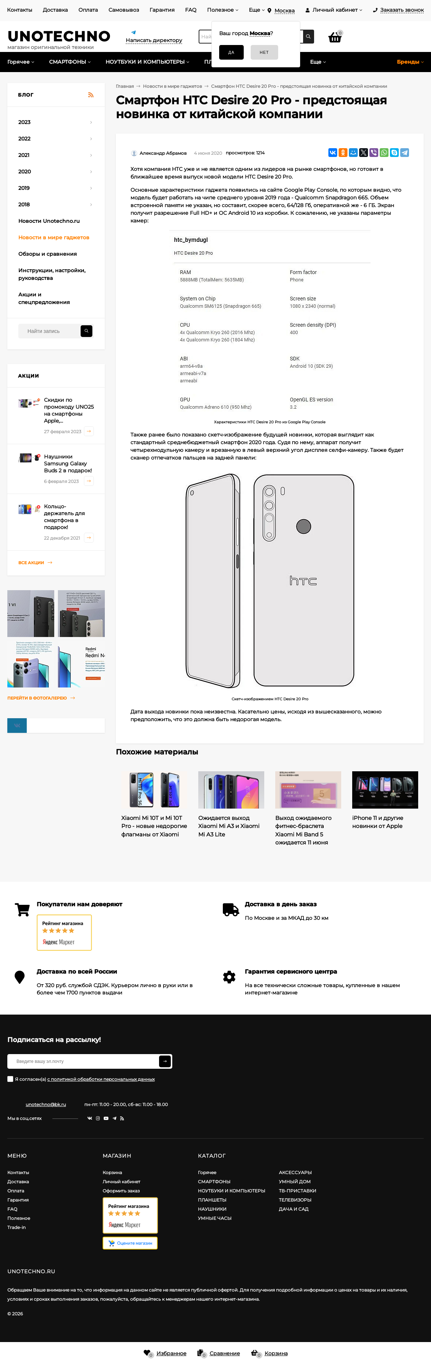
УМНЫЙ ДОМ (295, 1181)
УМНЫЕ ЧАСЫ (215, 1218)
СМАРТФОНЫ (214, 1181)
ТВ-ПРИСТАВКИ (297, 1191)
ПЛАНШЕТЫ (212, 1200)
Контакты (19, 10)
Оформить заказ (121, 1191)
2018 (24, 204)
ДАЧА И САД (294, 1209)
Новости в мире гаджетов (53, 237)
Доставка (55, 10)
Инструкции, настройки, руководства (51, 274)
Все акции (35, 562)
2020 (24, 171)
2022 (24, 138)
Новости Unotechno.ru (49, 221)
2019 (24, 188)
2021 (23, 155)
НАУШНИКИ (212, 1209)
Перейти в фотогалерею (41, 698)
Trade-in (16, 1227)
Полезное (220, 10)
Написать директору (154, 40)
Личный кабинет (121, 1181)
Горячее (207, 1172)
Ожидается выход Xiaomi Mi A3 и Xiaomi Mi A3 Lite (228, 826)
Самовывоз (123, 10)
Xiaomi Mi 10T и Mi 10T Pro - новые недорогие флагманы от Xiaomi (154, 826)
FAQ (190, 10)
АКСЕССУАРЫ (295, 1172)
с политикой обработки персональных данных (101, 1079)
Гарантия (162, 10)
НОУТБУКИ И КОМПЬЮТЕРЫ (231, 1191)
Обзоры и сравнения (47, 254)
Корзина (112, 1172)
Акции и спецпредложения (44, 298)
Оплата (88, 10)
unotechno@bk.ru (46, 1104)
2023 (24, 122)
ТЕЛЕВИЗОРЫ (295, 1200)
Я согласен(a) (81, 1079)
